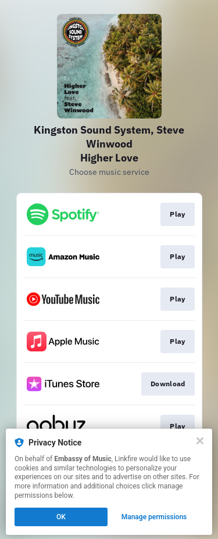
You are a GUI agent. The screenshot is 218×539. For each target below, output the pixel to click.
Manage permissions (154, 517)
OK (61, 517)
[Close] (200, 441)
